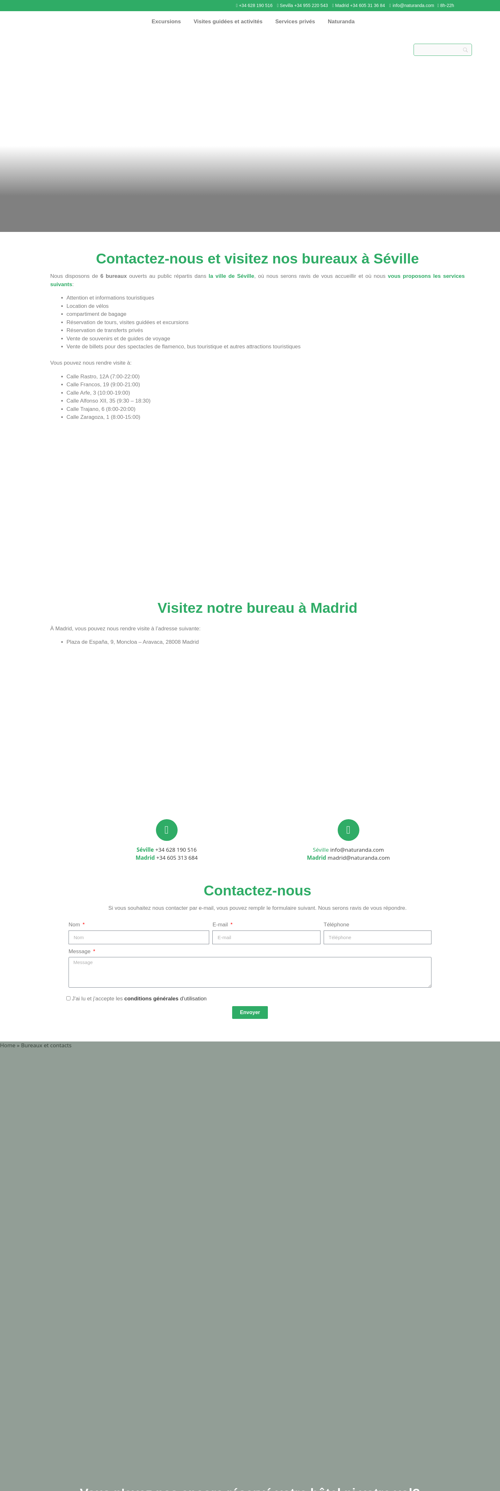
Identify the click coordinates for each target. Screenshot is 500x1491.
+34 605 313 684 (177, 857)
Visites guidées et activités (228, 22)
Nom (75, 925)
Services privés (295, 22)
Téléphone (336, 925)
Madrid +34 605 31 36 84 (360, 5)
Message (80, 951)
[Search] (443, 50)
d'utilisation (193, 999)
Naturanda (341, 22)
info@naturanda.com (413, 5)
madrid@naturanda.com (358, 857)
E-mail (220, 925)
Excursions (166, 22)
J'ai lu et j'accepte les (139, 999)
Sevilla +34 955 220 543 (303, 5)
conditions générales (151, 999)
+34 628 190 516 (256, 5)
